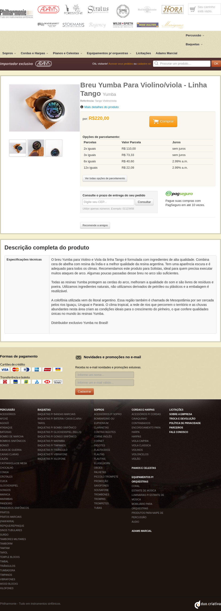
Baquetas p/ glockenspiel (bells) (59, 432)
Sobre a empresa (180, 414)
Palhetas (100, 472)
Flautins (99, 459)
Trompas (100, 499)
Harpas (136, 436)
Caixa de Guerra (11, 450)
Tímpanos (6, 575)
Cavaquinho (139, 418)
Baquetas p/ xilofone (52, 459)
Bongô (4, 445)
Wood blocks (9, 584)
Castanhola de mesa (13, 463)
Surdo (4, 534)
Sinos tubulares (11, 530)
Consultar (144, 202)
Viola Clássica (141, 445)
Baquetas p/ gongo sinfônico (57, 436)
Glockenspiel (9, 485)
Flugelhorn (102, 463)
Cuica (3, 481)
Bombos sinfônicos (13, 441)
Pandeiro (6, 503)
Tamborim (6, 543)
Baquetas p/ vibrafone (52, 454)
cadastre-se (144, 63)
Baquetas (194, 44)
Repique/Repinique (12, 526)
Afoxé (4, 418)
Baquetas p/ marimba (51, 441)
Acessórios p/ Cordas (146, 414)
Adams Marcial (166, 53)
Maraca (5, 494)
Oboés (98, 468)
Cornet (99, 441)
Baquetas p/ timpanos (52, 445)
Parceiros (176, 427)
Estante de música (144, 490)
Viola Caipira (140, 441)
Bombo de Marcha (12, 436)
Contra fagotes (105, 432)
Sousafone (101, 490)
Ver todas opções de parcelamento (105, 178)
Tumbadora (7, 570)
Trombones (101, 494)
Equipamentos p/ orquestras (109, 53)
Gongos (5, 490)
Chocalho (6, 468)
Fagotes (99, 445)
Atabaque (6, 427)
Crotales (6, 476)
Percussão (195, 35)
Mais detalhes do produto (101, 107)
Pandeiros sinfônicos (14, 508)
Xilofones (6, 588)
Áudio (135, 522)
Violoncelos (140, 454)
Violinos (137, 450)
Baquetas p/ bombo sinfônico (57, 427)
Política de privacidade (185, 423)
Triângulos (7, 566)
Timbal (4, 561)
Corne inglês (103, 436)
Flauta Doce (102, 450)
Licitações (143, 53)
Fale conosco (178, 432)
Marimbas (6, 499)
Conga (4, 472)
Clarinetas (101, 427)
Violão (136, 459)
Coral (136, 486)
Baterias (6, 432)
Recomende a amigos (95, 225)
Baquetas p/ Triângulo (52, 450)
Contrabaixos (141, 423)
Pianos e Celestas (67, 53)
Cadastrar (84, 391)
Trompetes (101, 503)
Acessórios (8, 414)
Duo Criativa (208, 604)
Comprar (163, 121)
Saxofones (101, 485)
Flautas (99, 454)
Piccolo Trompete (106, 476)
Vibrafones (7, 579)
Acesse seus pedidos (121, 63)
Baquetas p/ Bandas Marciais (56, 414)
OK (216, 63)
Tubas (98, 508)
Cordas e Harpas (34, 53)
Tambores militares (13, 539)
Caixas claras (9, 454)
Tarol (4, 552)
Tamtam (5, 548)
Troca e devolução (182, 418)
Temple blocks (10, 557)
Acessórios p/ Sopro (108, 414)
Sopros (9, 53)
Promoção (101, 481)
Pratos (4, 512)
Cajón (4, 459)
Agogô (4, 423)
